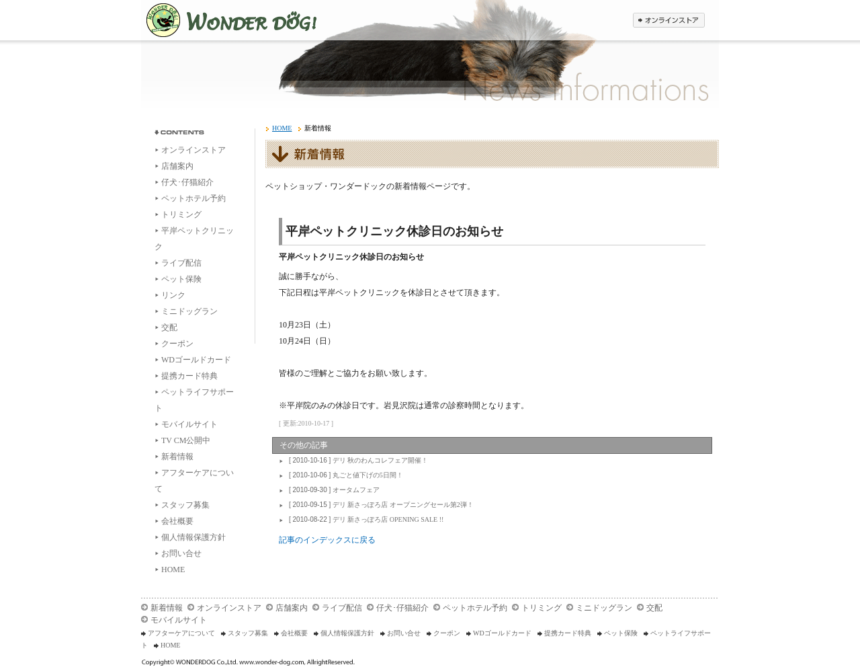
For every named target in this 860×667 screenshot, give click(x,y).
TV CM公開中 (185, 440)
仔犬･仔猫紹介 (187, 182)
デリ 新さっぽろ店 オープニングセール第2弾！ (380, 504)
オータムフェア (333, 490)
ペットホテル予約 (193, 198)
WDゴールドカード (196, 359)
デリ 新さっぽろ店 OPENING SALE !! (364, 519)
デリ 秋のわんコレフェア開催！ (357, 460)
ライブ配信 (181, 263)
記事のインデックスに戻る (327, 540)
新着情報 (177, 456)
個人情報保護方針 (193, 537)
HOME (173, 569)
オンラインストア (193, 150)
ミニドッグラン (189, 311)
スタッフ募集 (185, 505)
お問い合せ (181, 553)
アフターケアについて (181, 633)
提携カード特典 (189, 376)
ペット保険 (181, 279)
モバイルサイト (189, 424)
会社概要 (177, 521)
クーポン (177, 343)
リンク (173, 295)
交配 (169, 327)
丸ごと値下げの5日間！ (344, 475)
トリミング (181, 214)
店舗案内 (177, 166)
